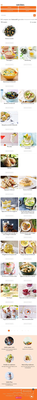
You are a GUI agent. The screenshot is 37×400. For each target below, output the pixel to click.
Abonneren (16, 395)
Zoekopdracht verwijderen (29, 19)
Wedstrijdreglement (9, 395)
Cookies (17, 393)
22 (22, 330)
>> (28, 330)
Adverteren (21, 395)
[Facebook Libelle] (21, 390)
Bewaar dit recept (9, 64)
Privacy (4, 393)
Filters (34, 22)
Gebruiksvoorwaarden (10, 393)
